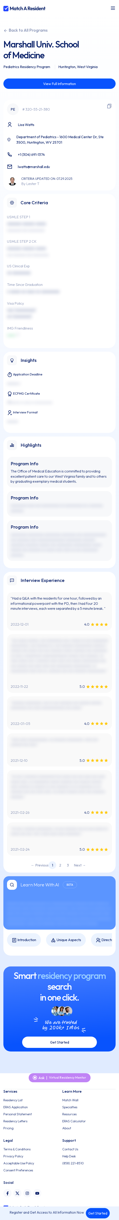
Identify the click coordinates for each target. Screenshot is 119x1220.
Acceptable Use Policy (18, 1163)
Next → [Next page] (80, 865)
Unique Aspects (66, 940)
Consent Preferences (18, 1170)
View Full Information (59, 83)
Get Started (97, 1213)
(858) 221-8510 (73, 1163)
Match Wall (70, 1100)
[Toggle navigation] (113, 8)
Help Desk (69, 1156)
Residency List (13, 1100)
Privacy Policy (13, 1156)
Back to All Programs (25, 30)
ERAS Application (15, 1107)
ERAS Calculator (74, 1121)
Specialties (69, 1107)
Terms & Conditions (16, 1149)
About (66, 1128)
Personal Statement (17, 1114)
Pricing (8, 1128)
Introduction (24, 940)
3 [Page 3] (68, 865)
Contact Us (70, 1149)
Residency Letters (15, 1121)
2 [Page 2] (60, 865)
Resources (69, 1114)
